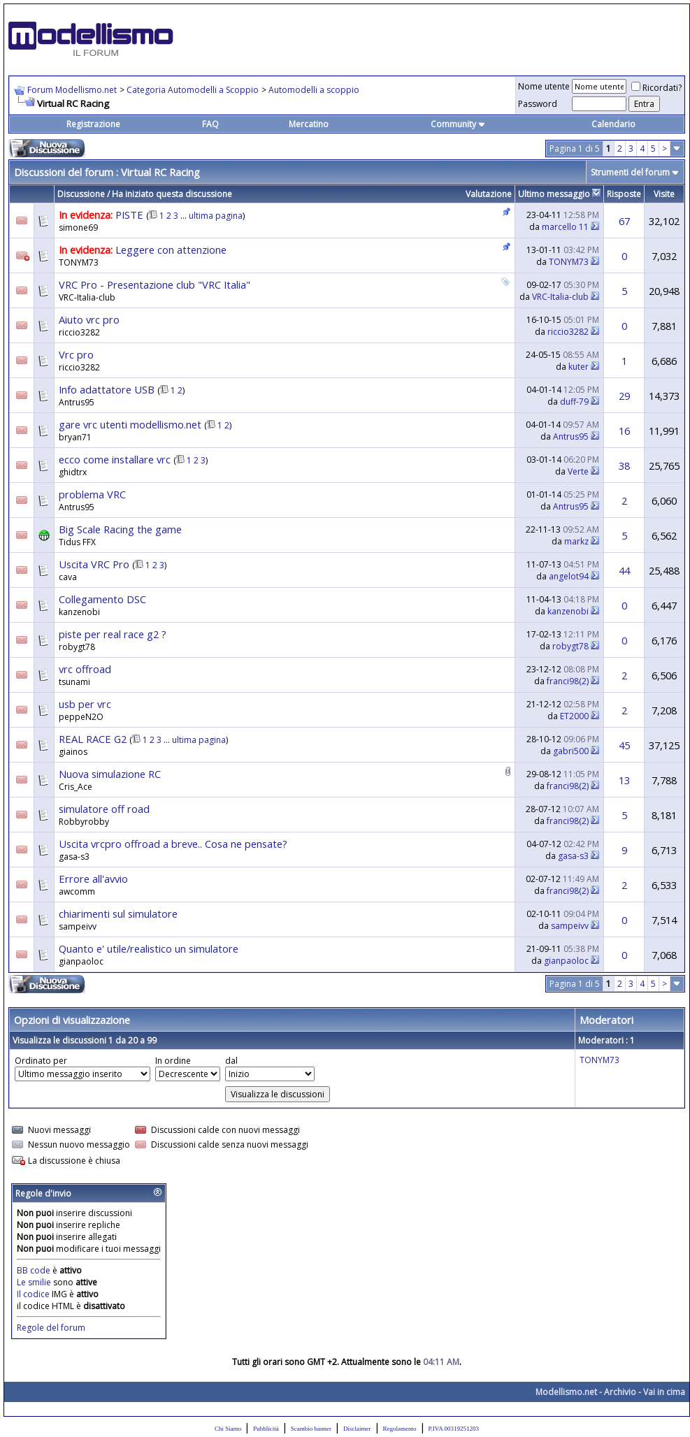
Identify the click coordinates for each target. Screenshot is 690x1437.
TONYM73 (79, 262)
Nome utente (544, 86)
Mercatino (309, 124)
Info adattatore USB (106, 389)
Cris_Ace (75, 787)
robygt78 (77, 647)
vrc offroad (85, 669)
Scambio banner (311, 1428)
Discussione (81, 194)
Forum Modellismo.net (72, 90)
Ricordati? (656, 88)
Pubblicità (266, 1428)
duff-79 (574, 401)
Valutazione (489, 194)
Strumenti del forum (630, 172)
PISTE (129, 215)
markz (576, 541)
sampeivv (77, 926)
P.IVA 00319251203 (454, 1428)
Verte (578, 471)
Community (458, 124)
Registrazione (93, 124)
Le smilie (34, 1282)
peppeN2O (81, 717)
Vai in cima (664, 1392)
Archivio (620, 1392)
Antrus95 (76, 402)
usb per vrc (85, 704)
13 (624, 780)
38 (624, 465)
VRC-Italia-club (87, 297)
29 (624, 396)
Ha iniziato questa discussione (172, 194)
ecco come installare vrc (115, 459)
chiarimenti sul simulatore (118, 913)
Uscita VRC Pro (94, 564)
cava (68, 577)
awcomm (77, 891)
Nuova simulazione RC (110, 774)
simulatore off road (104, 809)
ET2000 (574, 716)
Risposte (624, 194)
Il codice (34, 1294)
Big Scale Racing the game (120, 529)
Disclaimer (357, 1428)
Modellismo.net (566, 1392)
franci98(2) (568, 681)
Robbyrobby (84, 822)
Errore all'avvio (93, 879)
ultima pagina (216, 216)
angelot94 (569, 576)
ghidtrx (73, 472)
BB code (33, 1270)
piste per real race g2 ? (112, 634)
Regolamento (400, 1428)
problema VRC (92, 494)
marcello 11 (565, 227)
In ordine (173, 1061)
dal (231, 1061)
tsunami (74, 682)
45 (624, 745)
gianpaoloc (81, 961)
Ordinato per (41, 1061)
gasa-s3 (74, 856)
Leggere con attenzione (171, 250)
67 (624, 221)
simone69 (78, 227)
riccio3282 (79, 332)
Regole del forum (51, 1328)
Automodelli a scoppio (313, 90)
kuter (578, 367)
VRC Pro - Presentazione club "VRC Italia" (154, 284)
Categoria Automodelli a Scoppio (193, 90)
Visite (664, 194)
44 (624, 570)
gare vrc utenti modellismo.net (130, 424)
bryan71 (75, 437)
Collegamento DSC (102, 599)
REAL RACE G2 (93, 739)
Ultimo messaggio (554, 194)
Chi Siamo (228, 1428)
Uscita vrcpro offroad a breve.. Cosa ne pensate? (173, 844)
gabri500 (571, 751)
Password (537, 104)
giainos (73, 752)
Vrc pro (76, 354)
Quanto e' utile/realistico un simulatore (148, 948)
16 (624, 431)
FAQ (210, 124)
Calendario (613, 124)
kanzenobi (79, 612)
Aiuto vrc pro (89, 319)
